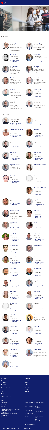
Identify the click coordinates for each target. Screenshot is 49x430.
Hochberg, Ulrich (37, 66)
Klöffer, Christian (13, 77)
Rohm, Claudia (36, 291)
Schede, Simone (36, 314)
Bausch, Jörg (13, 43)
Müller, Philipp (36, 256)
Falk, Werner (36, 175)
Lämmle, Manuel (37, 89)
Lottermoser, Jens (14, 245)
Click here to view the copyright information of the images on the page (16, 428)
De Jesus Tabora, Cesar (15, 164)
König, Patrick (36, 77)
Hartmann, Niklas (14, 66)
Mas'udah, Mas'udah (37, 245)
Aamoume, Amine (14, 117)
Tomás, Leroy (13, 338)
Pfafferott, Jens (13, 101)
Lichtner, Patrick (37, 233)
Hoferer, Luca (36, 210)
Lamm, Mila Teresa (14, 233)
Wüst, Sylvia (12, 361)
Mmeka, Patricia (13, 256)
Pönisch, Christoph (37, 268)
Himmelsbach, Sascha (14, 210)
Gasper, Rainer (36, 54)
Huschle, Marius (13, 222)
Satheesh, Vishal (13, 314)
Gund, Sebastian (13, 199)
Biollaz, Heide (13, 54)
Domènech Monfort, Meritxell (39, 164)
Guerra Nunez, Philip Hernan (39, 187)
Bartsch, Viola (36, 129)
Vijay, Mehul (35, 338)
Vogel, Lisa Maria (13, 349)
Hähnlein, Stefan (37, 199)
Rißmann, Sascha (37, 280)
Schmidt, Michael (37, 101)
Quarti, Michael (13, 280)
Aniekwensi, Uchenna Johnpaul (16, 129)
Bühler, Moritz (13, 152)
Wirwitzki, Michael (37, 349)
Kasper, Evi (35, 222)
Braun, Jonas (36, 141)
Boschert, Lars (13, 141)
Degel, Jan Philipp (37, 152)
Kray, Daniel (12, 89)
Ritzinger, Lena (13, 291)
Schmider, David (13, 326)
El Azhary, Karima (13, 175)
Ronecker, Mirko (13, 303)
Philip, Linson (13, 268)
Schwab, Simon (36, 326)
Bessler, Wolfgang (37, 43)
